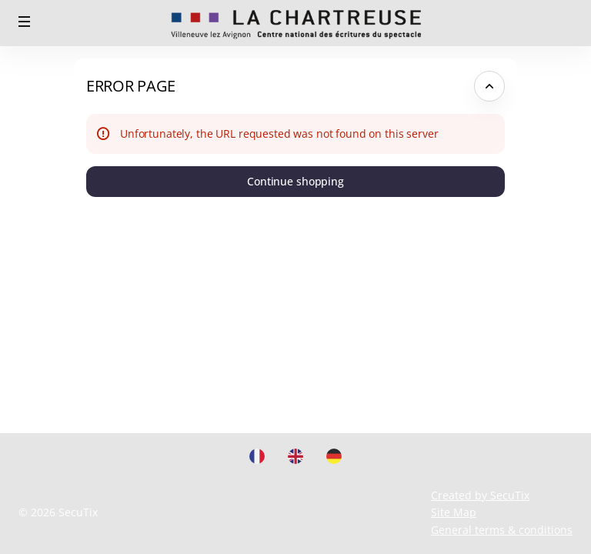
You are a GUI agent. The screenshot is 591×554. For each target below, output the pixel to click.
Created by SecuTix (480, 495)
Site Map (453, 512)
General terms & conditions (502, 529)
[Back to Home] (295, 23)
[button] (24, 21)
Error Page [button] (130, 85)
